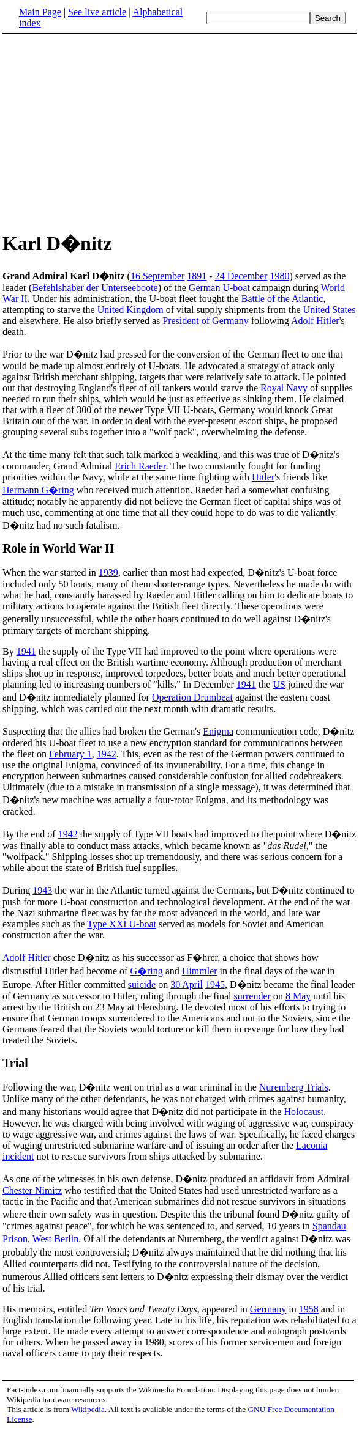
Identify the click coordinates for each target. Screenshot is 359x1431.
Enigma (218, 731)
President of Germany (205, 320)
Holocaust (303, 1111)
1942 (106, 754)
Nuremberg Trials (293, 1087)
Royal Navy (284, 388)
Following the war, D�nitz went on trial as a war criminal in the (130, 1087)
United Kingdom (130, 309)
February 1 (70, 754)
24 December (241, 276)
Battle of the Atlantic (282, 298)
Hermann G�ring (38, 490)
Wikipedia (88, 1409)
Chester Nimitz (32, 1190)
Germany (268, 1309)
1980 (279, 276)
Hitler (263, 477)
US (279, 684)
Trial (15, 1063)
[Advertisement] (179, 130)
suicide (142, 984)
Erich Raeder (140, 466)
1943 (42, 890)
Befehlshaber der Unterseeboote (94, 287)
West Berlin (55, 1239)
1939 (108, 572)
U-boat (235, 287)
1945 (215, 984)
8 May (298, 996)
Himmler (199, 971)
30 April (186, 984)
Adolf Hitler (315, 320)
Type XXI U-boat (121, 924)
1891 (196, 276)
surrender (251, 996)
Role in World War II (58, 548)
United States (329, 309)
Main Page (40, 12)
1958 (309, 1309)
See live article (97, 12)
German (205, 287)
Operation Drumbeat (192, 697)
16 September (157, 276)
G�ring (146, 971)
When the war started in (50, 572)
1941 (26, 651)
